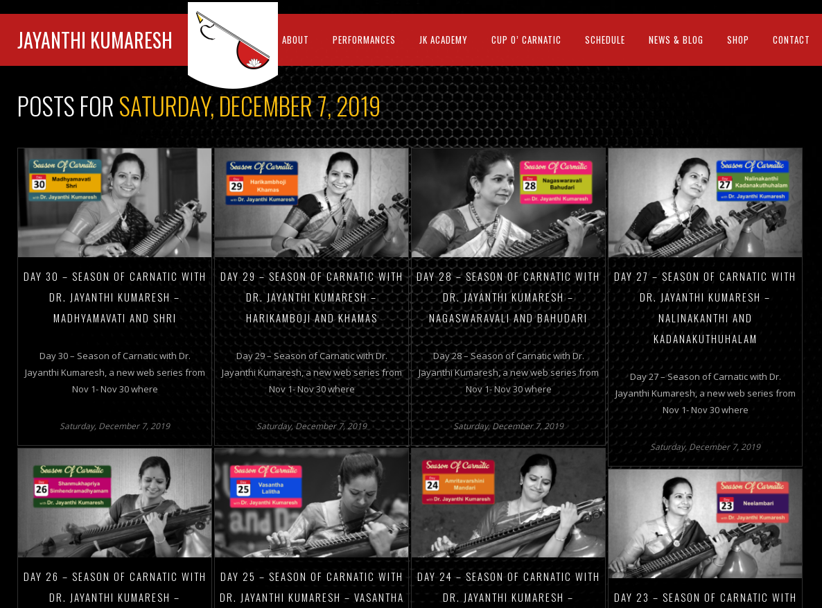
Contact (791, 39)
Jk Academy (443, 39)
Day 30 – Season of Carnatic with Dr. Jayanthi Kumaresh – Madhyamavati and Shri (115, 296)
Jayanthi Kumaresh (95, 40)
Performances (364, 39)
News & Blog (676, 39)
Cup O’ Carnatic (526, 39)
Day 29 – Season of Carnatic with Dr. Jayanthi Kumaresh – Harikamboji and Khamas (311, 296)
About (295, 39)
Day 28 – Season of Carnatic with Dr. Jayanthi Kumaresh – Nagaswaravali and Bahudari (508, 296)
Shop (738, 39)
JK (237, 45)
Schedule (605, 39)
